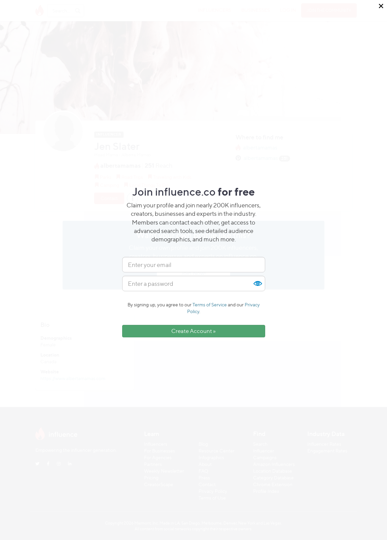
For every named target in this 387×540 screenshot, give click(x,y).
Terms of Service (209, 304)
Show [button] (257, 283)
